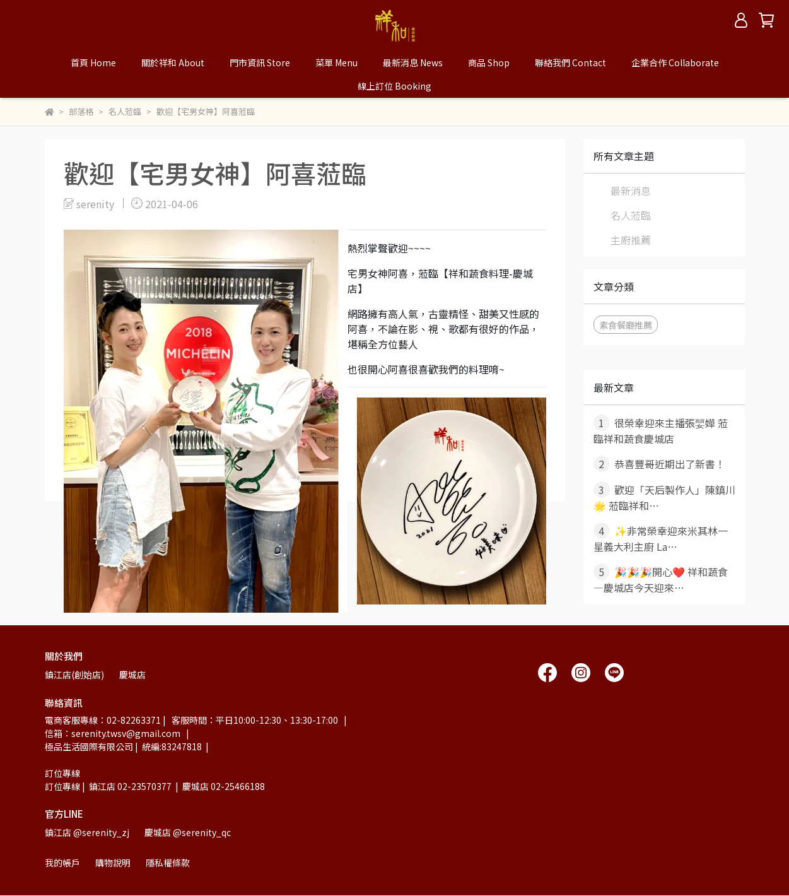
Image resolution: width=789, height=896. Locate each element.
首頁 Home (93, 62)
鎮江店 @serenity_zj (87, 832)
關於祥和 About (172, 62)
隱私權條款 (168, 862)
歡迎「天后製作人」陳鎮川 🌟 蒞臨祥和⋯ (664, 497)
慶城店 (132, 674)
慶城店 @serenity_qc (187, 832)
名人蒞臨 (631, 215)
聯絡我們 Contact (570, 62)
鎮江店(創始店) (74, 674)
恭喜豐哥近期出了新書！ (659, 464)
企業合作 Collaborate (675, 62)
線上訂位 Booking (394, 86)
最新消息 (631, 190)
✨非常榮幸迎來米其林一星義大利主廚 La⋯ (660, 538)
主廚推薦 (631, 239)
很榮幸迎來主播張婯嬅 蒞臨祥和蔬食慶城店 (660, 430)
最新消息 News (413, 62)
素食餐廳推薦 (625, 324)
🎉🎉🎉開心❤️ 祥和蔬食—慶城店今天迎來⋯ (660, 579)
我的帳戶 (62, 862)
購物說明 (113, 862)
